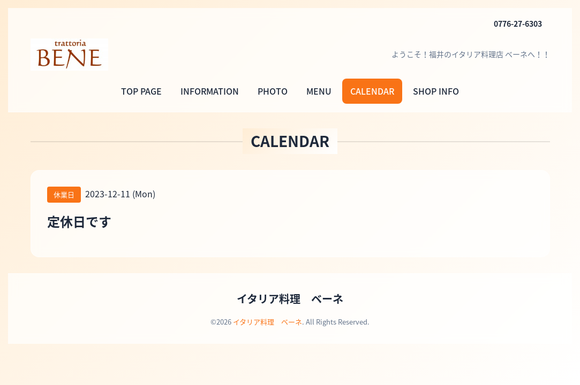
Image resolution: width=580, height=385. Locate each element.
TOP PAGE (141, 90)
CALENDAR (372, 90)
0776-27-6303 (518, 23)
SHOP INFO (436, 90)
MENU (319, 90)
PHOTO (273, 90)
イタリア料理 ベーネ (290, 298)
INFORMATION (209, 90)
